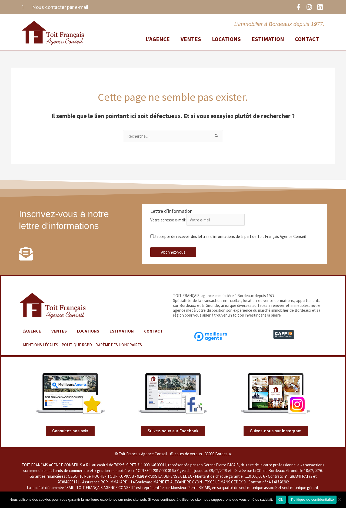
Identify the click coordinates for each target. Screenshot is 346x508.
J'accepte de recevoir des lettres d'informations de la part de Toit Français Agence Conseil (228, 236)
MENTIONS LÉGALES (40, 344)
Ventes (191, 39)
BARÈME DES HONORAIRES (118, 344)
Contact (307, 39)
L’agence (157, 39)
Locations (226, 39)
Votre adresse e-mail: (197, 220)
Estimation (268, 39)
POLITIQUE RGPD (77, 344)
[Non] (339, 499)
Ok (280, 499)
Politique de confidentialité (312, 499)
